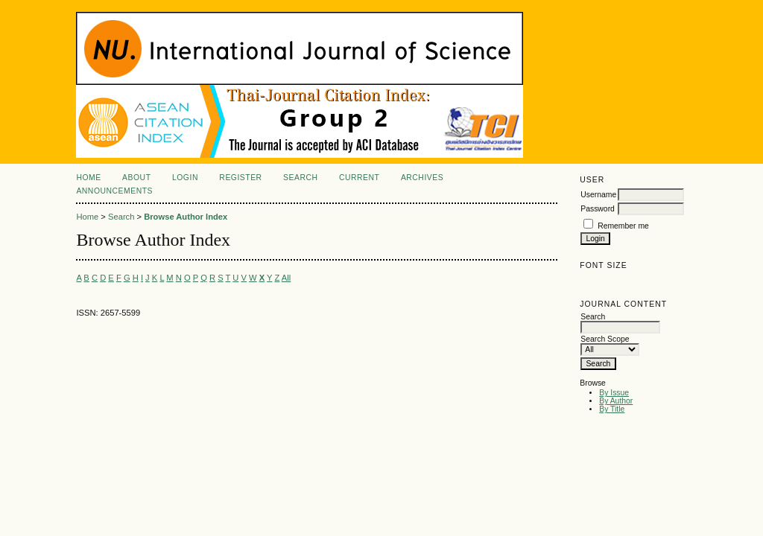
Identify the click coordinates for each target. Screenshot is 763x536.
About (136, 177)
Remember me (623, 226)
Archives (422, 177)
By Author (616, 401)
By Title (611, 409)
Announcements (114, 191)
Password (597, 209)
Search (300, 177)
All (286, 277)
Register (240, 177)
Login (185, 177)
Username (598, 195)
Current (359, 177)
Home (88, 177)
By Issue (614, 393)
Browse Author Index (185, 216)
